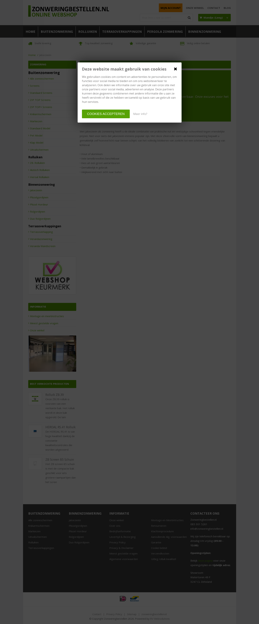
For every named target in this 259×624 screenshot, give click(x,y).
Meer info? (140, 114)
